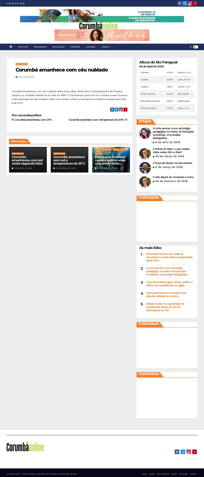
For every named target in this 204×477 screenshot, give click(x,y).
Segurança (40, 47)
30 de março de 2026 (107, 168)
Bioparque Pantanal (103, 149)
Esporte (75, 47)
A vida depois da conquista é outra (173, 177)
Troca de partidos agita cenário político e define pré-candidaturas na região (169, 284)
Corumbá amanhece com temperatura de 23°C (98, 119)
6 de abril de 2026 (23, 168)
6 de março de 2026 (169, 167)
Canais (106, 47)
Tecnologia (183, 474)
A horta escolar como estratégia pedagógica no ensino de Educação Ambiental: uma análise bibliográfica (173, 133)
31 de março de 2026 (66, 168)
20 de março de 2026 (169, 156)
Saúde (174, 474)
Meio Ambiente (21, 64)
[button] (191, 47)
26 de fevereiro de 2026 (171, 181)
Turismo (99, 153)
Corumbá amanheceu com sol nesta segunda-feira (27, 160)
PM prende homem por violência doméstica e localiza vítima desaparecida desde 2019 (169, 257)
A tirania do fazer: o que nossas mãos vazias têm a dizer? (171, 150)
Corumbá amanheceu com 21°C (32, 119)
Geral (144, 474)
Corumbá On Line (30, 455)
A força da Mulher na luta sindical (172, 163)
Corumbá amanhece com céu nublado (62, 70)
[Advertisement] (167, 222)
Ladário (91, 47)
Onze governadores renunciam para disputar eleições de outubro (166, 294)
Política (23, 47)
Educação (59, 47)
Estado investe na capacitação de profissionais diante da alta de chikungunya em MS (165, 307)
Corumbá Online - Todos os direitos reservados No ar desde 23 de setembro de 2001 (42, 474)
